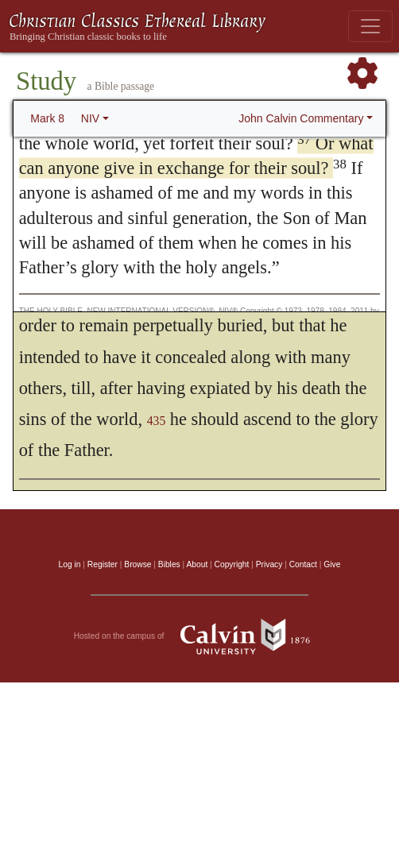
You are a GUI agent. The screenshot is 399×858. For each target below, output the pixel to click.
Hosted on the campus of (200, 636)
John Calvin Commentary (300, 118)
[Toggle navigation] (370, 26)
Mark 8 (47, 118)
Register (102, 564)
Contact (303, 564)
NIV (90, 118)
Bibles (169, 564)
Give (331, 564)
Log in (70, 564)
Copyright (232, 564)
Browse (137, 564)
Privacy (269, 564)
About (196, 564)
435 (156, 420)
